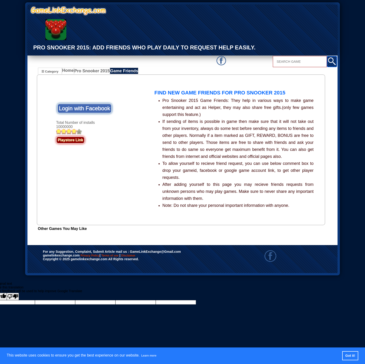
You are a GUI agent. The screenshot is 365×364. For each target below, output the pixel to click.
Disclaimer (149, 256)
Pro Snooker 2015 (92, 72)
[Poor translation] (13, 297)
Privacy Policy (95, 256)
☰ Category (49, 71)
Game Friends (122, 72)
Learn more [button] (151, 355)
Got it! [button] (350, 355)
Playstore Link (70, 141)
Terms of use (124, 256)
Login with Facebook (84, 109)
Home (69, 72)
